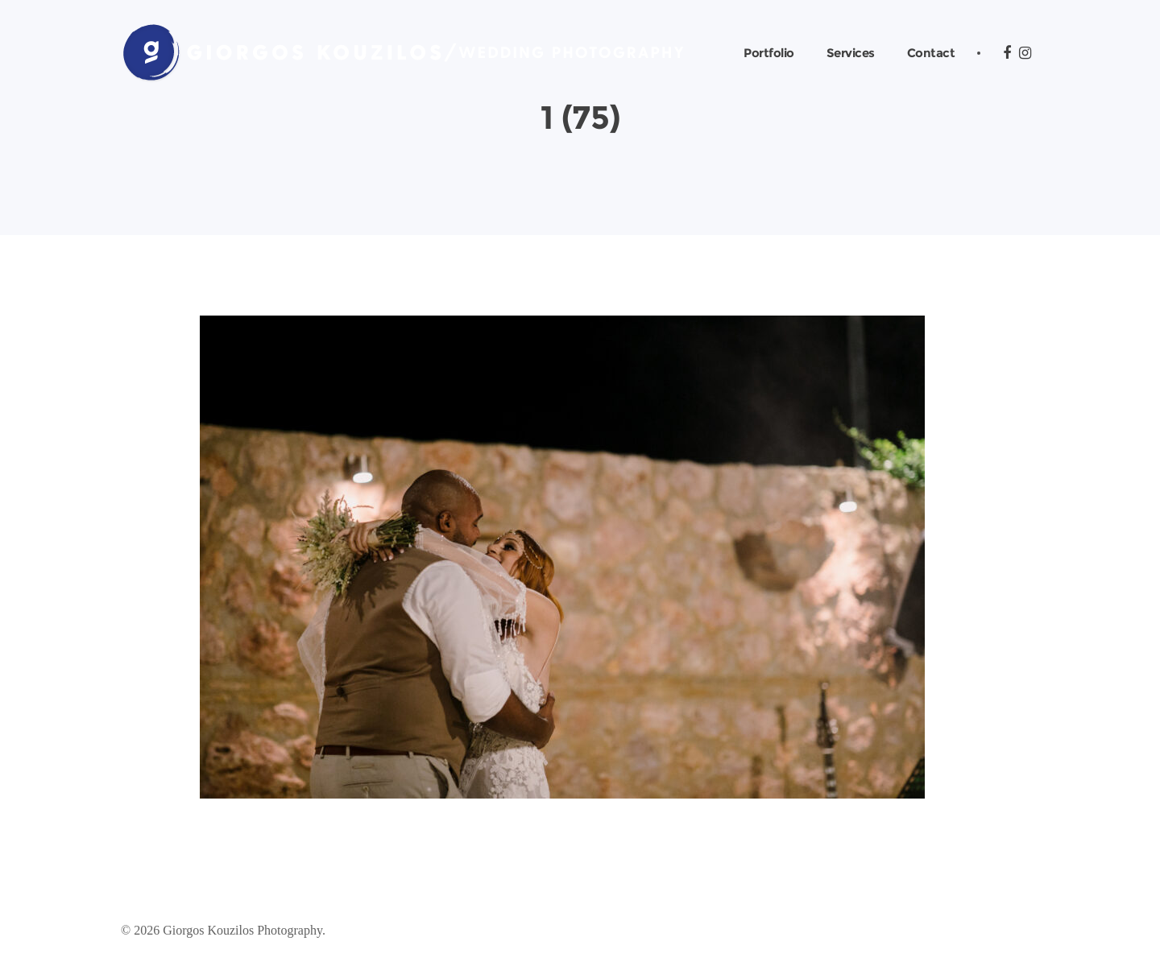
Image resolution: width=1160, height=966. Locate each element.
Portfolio (769, 52)
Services (850, 52)
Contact (931, 52)
